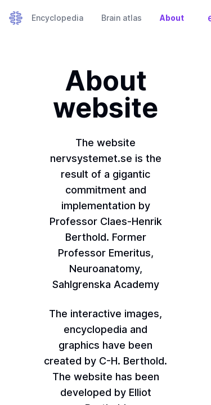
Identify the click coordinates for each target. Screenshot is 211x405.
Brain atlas (121, 17)
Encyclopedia (57, 17)
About (172, 17)
